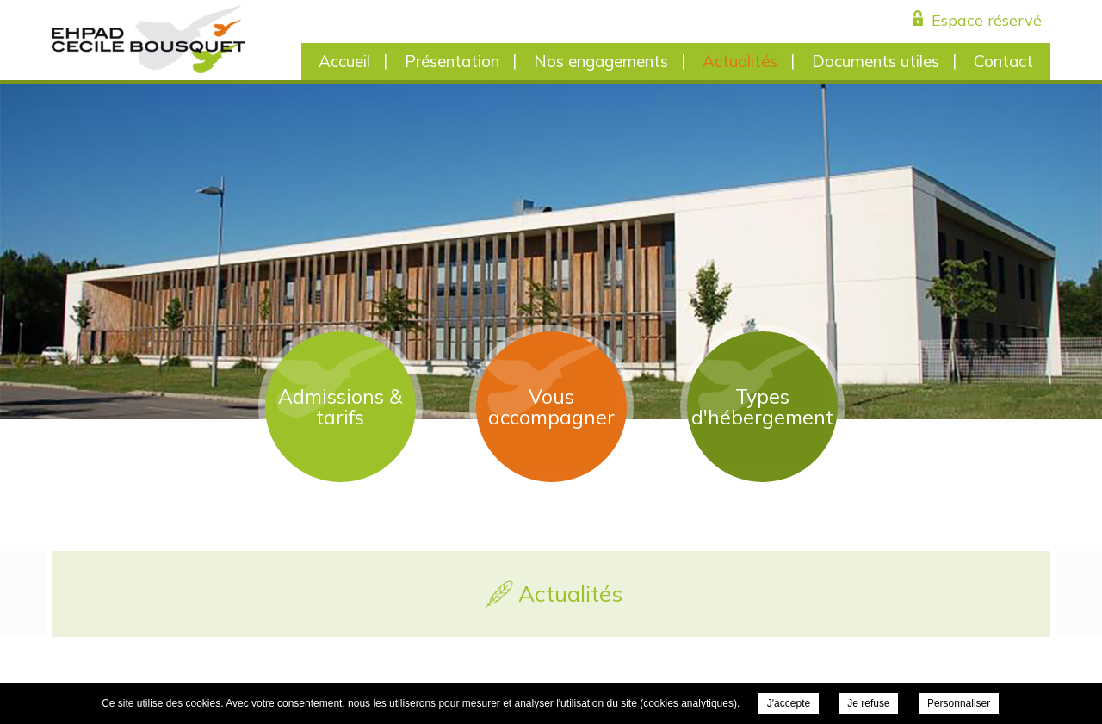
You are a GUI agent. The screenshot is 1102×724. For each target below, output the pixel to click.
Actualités (740, 61)
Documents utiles (875, 61)
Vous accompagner (551, 407)
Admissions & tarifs (340, 407)
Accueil (344, 61)
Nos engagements (601, 61)
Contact (1003, 61)
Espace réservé (987, 20)
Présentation (452, 61)
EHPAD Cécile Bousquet (148, 39)
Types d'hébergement (762, 407)
